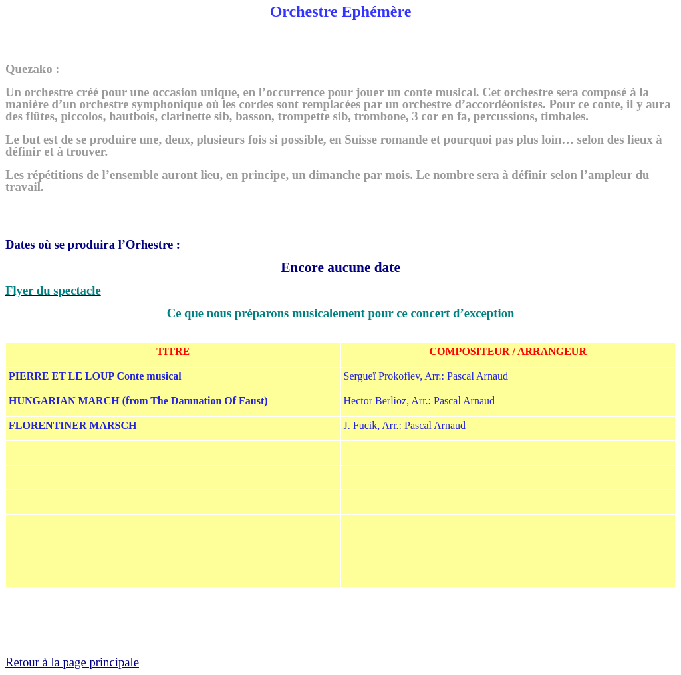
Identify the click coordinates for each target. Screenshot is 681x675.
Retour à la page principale (72, 662)
